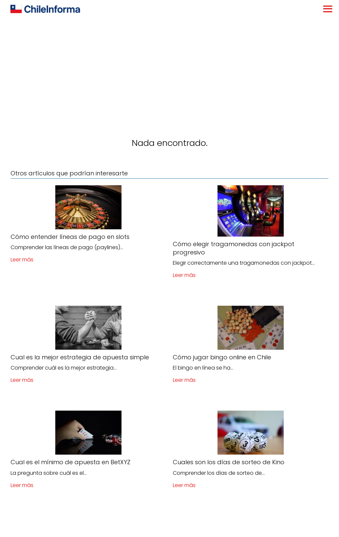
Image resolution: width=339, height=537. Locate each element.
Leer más (22, 259)
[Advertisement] (169, 68)
